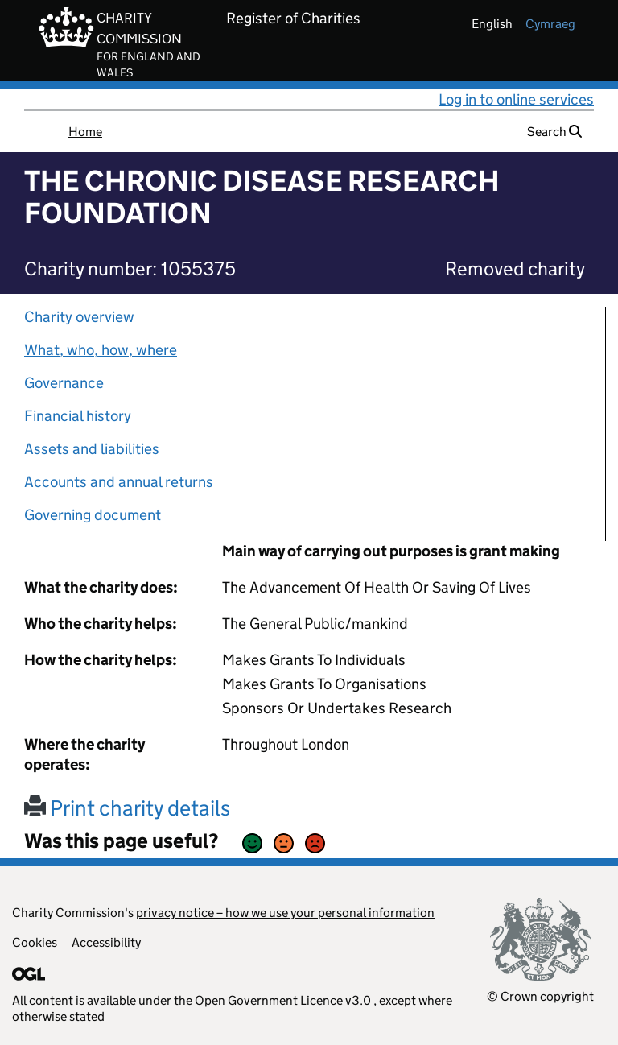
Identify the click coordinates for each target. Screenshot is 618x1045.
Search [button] (554, 131)
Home (85, 131)
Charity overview (79, 317)
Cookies (34, 942)
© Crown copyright (540, 996)
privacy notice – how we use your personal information (285, 912)
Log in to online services (516, 99)
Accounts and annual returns (118, 482)
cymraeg (550, 23)
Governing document (92, 515)
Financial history (77, 416)
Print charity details (127, 808)
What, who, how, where (100, 350)
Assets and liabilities (91, 449)
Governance (64, 383)
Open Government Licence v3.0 (283, 1000)
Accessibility (106, 942)
